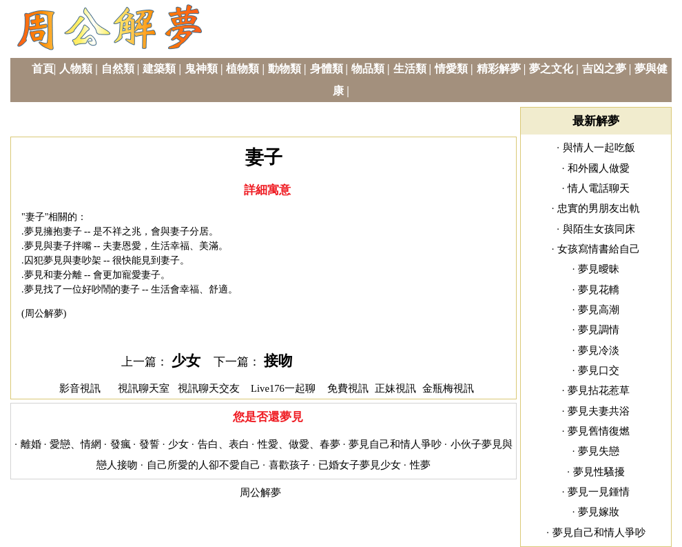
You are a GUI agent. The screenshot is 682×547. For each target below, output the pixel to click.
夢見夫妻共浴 (599, 411)
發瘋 (120, 444)
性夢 (420, 464)
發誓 (149, 444)
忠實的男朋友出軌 (598, 208)
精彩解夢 (499, 68)
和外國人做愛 (599, 168)
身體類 (326, 68)
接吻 (278, 360)
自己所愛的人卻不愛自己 (203, 464)
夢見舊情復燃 (599, 431)
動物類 (284, 68)
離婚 (31, 444)
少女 (186, 360)
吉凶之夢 (604, 68)
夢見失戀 (598, 451)
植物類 (242, 68)
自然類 (117, 68)
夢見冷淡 (598, 350)
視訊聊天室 (143, 388)
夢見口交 (598, 370)
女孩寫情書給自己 (598, 249)
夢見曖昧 (598, 269)
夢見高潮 (598, 309)
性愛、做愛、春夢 (299, 444)
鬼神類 (201, 68)
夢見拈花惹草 (599, 390)
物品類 (367, 68)
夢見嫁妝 (598, 511)
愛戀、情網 (75, 444)
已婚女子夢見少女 (359, 464)
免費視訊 (348, 388)
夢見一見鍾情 (599, 491)
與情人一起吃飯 (599, 147)
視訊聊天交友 (209, 388)
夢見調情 (598, 329)
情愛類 (451, 68)
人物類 (75, 68)
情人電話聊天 (599, 188)
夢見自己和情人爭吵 (395, 444)
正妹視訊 (395, 388)
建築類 (159, 68)
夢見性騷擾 (599, 471)
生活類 (409, 68)
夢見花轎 (598, 289)
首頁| (44, 68)
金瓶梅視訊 (448, 388)
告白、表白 (223, 444)
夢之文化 (551, 68)
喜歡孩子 (289, 464)
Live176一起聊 (284, 388)
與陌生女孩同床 (599, 229)
